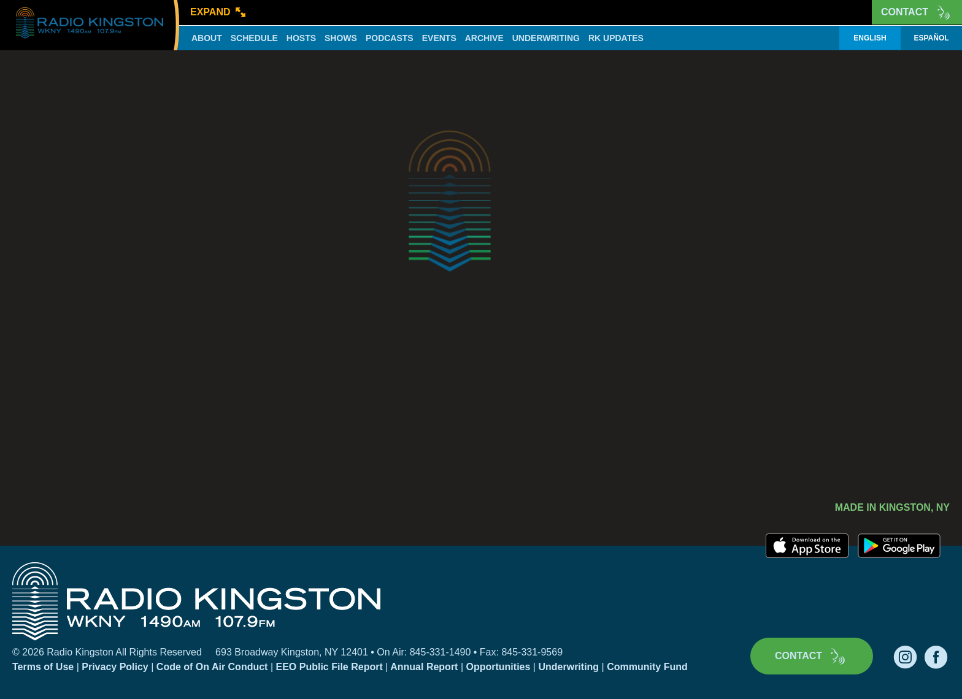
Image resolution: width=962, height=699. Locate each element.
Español (931, 38)
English (869, 38)
